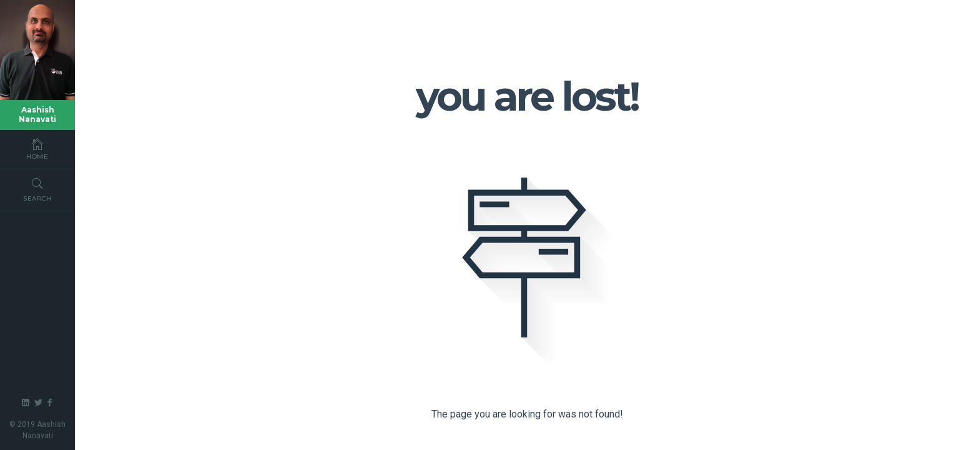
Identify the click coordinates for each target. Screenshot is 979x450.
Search (37, 189)
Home (37, 149)
